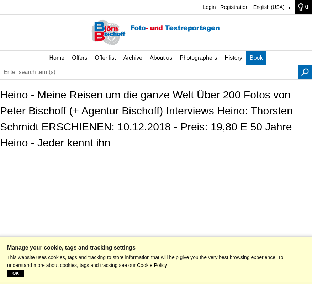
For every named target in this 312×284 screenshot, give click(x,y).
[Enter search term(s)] (149, 72)
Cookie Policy (152, 265)
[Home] (156, 33)
